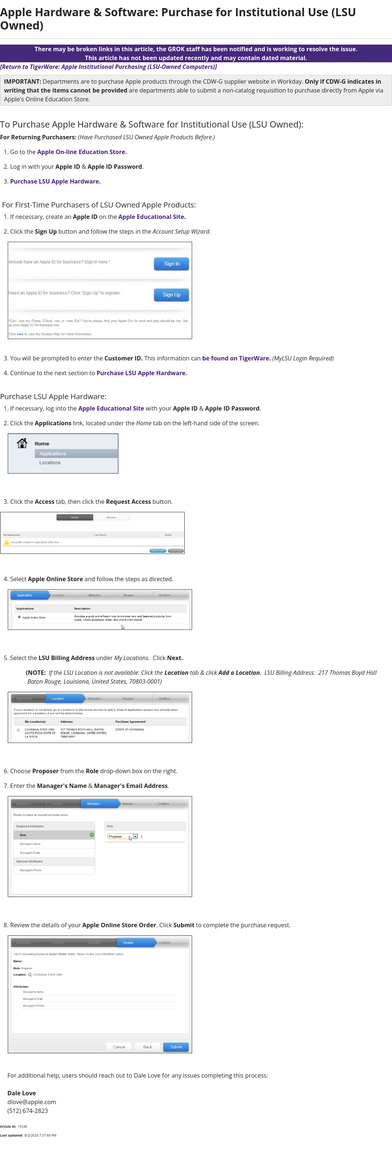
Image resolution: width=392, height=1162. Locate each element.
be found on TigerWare (235, 358)
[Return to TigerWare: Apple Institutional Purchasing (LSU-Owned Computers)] (108, 67)
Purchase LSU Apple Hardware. (55, 181)
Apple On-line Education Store (81, 152)
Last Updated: (11, 1135)
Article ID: (8, 1126)
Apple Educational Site (151, 217)
